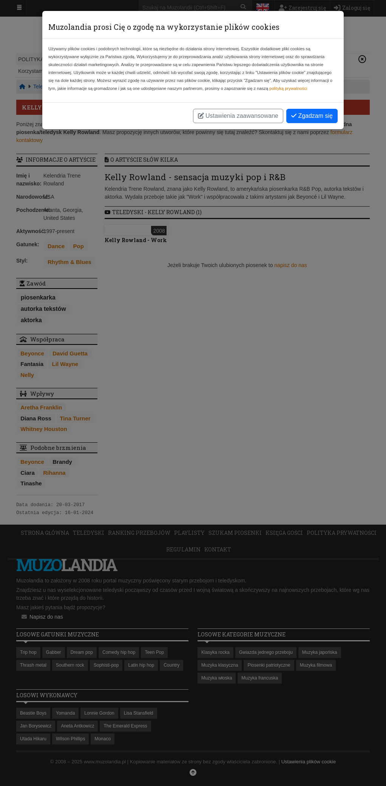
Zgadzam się (312, 116)
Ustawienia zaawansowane (238, 116)
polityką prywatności (288, 88)
